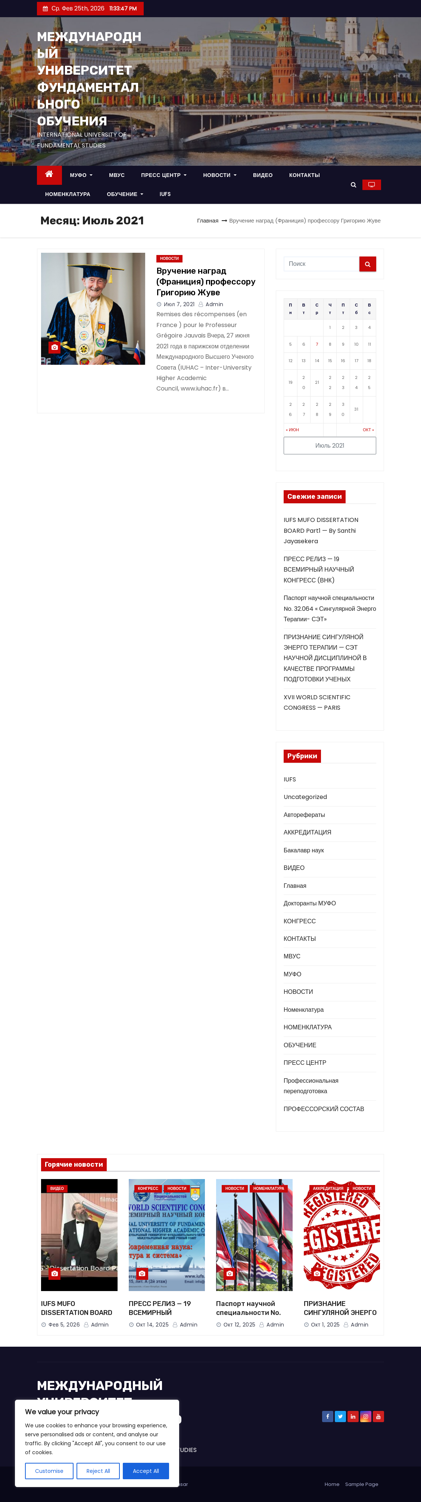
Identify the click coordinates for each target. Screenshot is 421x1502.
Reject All (98, 1471)
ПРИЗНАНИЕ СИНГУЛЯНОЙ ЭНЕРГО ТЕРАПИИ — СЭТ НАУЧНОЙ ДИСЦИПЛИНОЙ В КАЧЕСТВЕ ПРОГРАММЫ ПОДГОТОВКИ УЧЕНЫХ (325, 658)
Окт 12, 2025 (240, 1324)
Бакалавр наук (304, 850)
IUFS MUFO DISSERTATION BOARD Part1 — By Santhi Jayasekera (321, 530)
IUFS (165, 194)
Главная (207, 220)
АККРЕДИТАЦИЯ (307, 832)
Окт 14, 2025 (152, 1324)
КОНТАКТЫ (304, 175)
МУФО (81, 175)
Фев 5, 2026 (64, 1324)
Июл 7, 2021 (179, 304)
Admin (211, 304)
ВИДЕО (263, 175)
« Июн (292, 430)
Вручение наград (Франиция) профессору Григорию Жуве (206, 282)
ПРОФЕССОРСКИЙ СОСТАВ (324, 1109)
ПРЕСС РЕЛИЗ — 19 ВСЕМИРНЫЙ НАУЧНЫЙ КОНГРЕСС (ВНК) (319, 570)
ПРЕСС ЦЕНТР (164, 175)
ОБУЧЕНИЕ (125, 194)
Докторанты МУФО (310, 903)
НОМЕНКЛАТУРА (67, 194)
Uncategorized (305, 797)
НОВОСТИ (220, 175)
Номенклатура (304, 1009)
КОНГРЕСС (300, 921)
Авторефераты (304, 815)
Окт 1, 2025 (325, 1324)
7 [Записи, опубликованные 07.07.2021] (317, 344)
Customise (49, 1471)
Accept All (146, 1471)
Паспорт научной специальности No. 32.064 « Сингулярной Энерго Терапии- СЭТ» (330, 608)
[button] (353, 184)
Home (332, 1484)
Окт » (368, 430)
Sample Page (361, 1484)
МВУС (117, 175)
